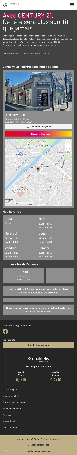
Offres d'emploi (10, 389)
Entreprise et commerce (14, 402)
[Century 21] (11, 5)
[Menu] (72, 4)
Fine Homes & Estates (13, 408)
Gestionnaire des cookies (38, 451)
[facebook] (5, 331)
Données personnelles (38, 444)
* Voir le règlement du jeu (11, 53)
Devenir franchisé (11, 396)
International (9, 421)
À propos (7, 415)
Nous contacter (10, 427)
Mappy (30, 204)
